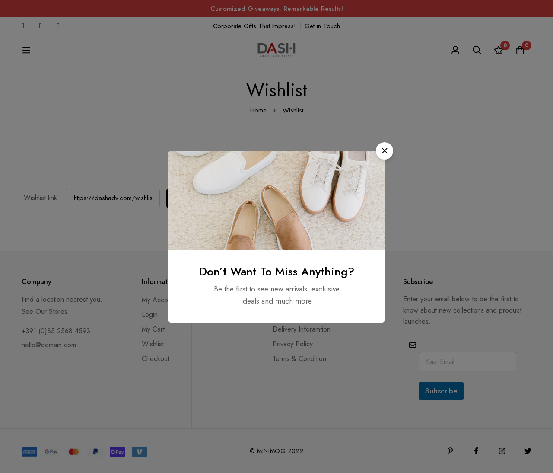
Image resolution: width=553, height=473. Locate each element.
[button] (384, 151)
